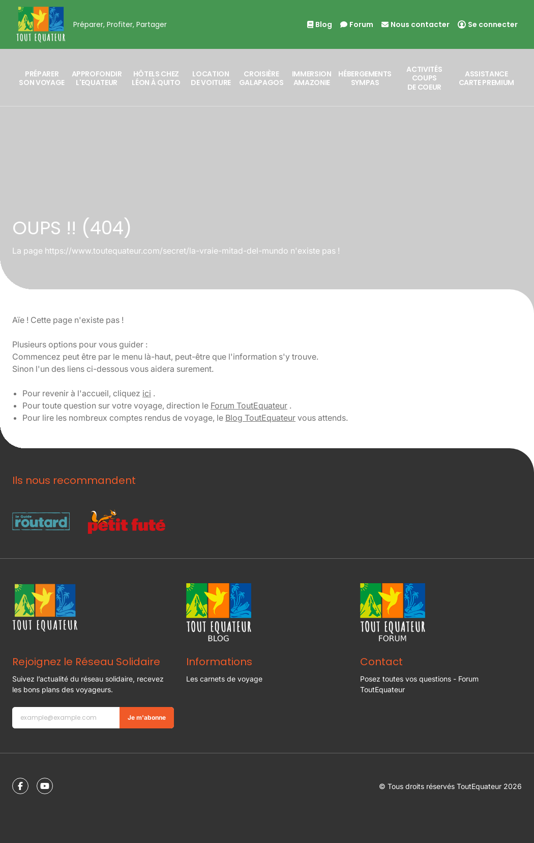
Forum (356, 24)
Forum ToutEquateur (249, 405)
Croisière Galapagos (261, 78)
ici (146, 393)
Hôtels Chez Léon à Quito (156, 78)
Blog (319, 24)
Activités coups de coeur (424, 78)
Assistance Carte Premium (486, 78)
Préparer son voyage (42, 78)
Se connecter (488, 24)
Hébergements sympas (365, 78)
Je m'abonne (147, 717)
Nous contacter (415, 24)
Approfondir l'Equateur (97, 78)
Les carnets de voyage (224, 678)
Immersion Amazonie (312, 78)
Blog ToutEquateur (260, 418)
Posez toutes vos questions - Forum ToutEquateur (419, 684)
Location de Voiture (211, 78)
